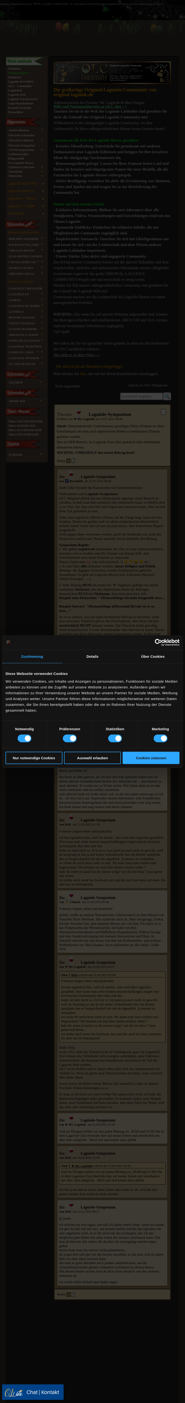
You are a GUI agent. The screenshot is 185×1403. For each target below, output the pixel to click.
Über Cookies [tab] (153, 656)
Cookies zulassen (151, 758)
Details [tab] (92, 656)
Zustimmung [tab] (32, 656)
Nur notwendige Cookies (34, 758)
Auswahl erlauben (92, 758)
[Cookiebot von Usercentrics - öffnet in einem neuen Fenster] (158, 642)
